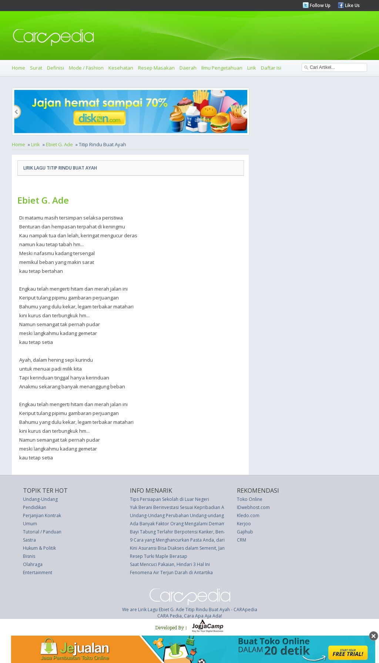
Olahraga (33, 564)
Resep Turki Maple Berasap (158, 556)
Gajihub (245, 532)
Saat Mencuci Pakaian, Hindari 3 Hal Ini (170, 564)
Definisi (55, 67)
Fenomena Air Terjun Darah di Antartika (171, 572)
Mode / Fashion (86, 67)
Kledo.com (248, 515)
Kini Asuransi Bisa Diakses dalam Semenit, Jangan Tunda (188, 548)
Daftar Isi (271, 67)
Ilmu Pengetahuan (221, 67)
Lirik (251, 67)
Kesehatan (120, 67)
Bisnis (29, 556)
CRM (241, 540)
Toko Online (249, 499)
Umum (30, 523)
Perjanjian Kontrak (42, 515)
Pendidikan (34, 507)
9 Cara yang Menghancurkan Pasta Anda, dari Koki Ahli (187, 540)
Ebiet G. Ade (59, 144)
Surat (36, 67)
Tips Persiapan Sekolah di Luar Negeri (169, 499)
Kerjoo (244, 523)
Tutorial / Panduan (42, 532)
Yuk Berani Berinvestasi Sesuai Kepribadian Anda (181, 507)
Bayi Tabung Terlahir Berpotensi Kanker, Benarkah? (183, 532)
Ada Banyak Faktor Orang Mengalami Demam (177, 523)
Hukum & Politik (39, 548)
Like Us (352, 5)
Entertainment (37, 572)
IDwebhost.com (253, 507)
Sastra (29, 540)
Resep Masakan (156, 67)
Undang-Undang (40, 499)
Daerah (188, 67)
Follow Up (320, 5)
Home (18, 67)
